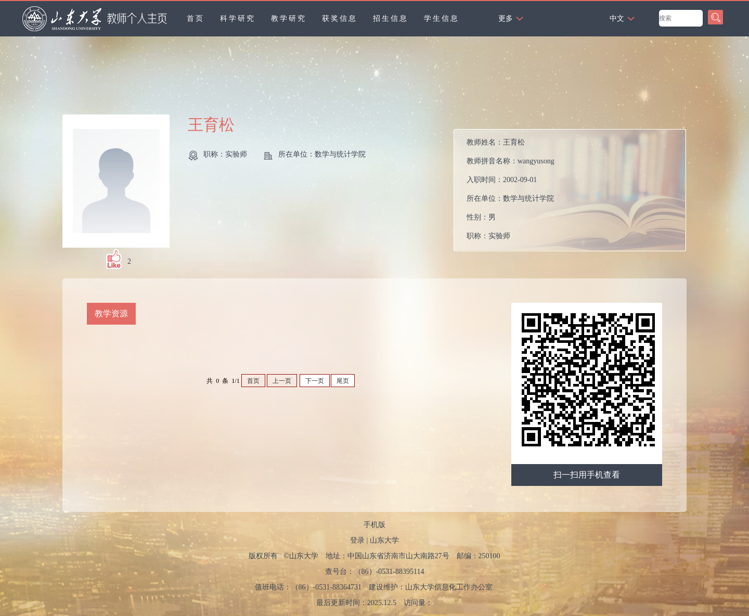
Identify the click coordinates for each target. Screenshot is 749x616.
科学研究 (237, 18)
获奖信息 (339, 18)
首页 (195, 18)
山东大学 (384, 540)
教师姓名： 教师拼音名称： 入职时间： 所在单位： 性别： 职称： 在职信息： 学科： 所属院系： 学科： (510, 192)
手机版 (374, 525)
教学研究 (288, 18)
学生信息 (441, 18)
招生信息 (390, 18)
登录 (357, 540)
